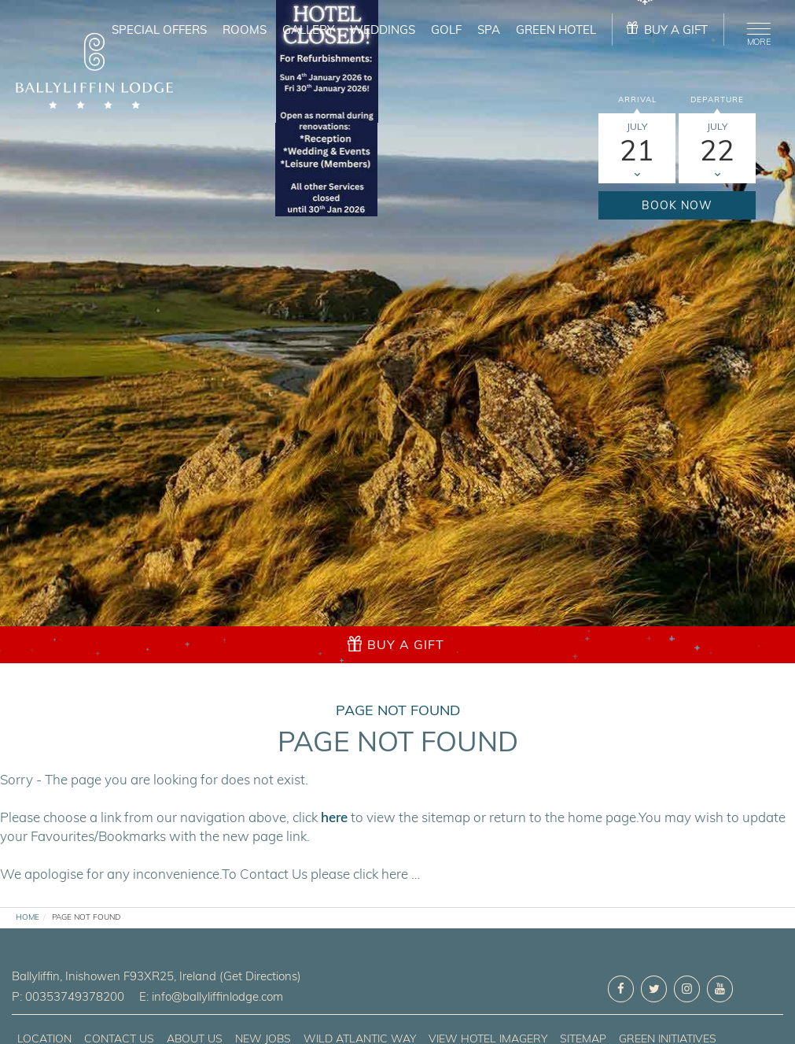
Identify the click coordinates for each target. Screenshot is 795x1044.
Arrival (637, 99)
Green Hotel (556, 29)
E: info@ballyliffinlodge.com (211, 996)
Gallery (308, 29)
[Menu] (755, 31)
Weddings (382, 29)
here (334, 817)
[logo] (94, 73)
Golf (446, 29)
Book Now (677, 205)
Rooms (245, 29)
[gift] (668, 29)
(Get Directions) (260, 975)
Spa (488, 29)
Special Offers (159, 29)
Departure (717, 99)
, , (115, 975)
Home (27, 917)
